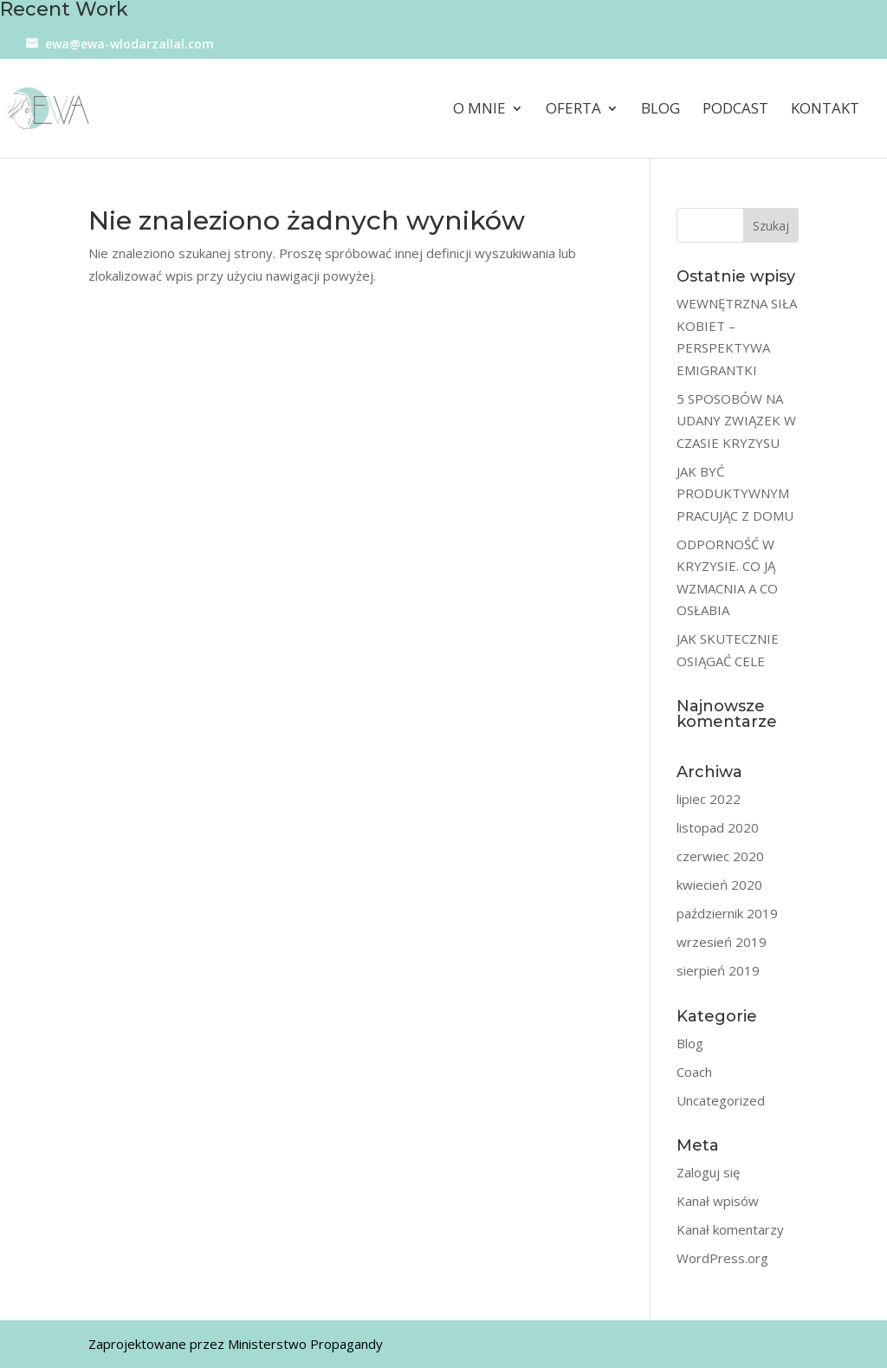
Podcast (735, 110)
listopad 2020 (718, 827)
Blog (660, 110)
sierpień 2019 (718, 970)
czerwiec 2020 (720, 856)
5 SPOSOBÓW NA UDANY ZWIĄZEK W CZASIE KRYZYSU (736, 420)
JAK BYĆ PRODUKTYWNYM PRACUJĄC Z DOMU (735, 493)
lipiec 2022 (709, 798)
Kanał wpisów (718, 1200)
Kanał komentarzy (730, 1229)
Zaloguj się (708, 1172)
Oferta (573, 110)
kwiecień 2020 (719, 884)
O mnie (479, 110)
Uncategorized (721, 1100)
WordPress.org (722, 1258)
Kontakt (825, 110)
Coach (694, 1071)
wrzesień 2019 (722, 941)
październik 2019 (727, 913)
